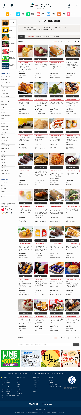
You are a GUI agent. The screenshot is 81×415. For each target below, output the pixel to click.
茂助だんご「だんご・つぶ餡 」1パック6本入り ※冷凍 (56, 248)
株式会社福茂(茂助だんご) (24, 113)
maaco (20, 77)
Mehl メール (52, 148)
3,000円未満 (4, 183)
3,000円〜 (3, 185)
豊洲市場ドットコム (70, 77)
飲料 (18, 395)
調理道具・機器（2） (6, 126)
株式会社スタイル (54, 330)
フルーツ (10, 14)
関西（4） (3, 159)
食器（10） (3, 132)
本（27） (3, 123)
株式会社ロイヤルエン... (71, 294)
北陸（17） (3, 162)
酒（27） (3, 112)
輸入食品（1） (4, 143)
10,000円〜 (3, 194)
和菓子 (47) (33, 27)
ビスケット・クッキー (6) (25, 29)
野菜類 (30, 14)
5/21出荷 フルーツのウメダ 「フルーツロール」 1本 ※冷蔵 (56, 66)
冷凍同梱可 (19, 393)
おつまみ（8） (4, 140)
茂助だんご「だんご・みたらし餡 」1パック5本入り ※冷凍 (25, 103)
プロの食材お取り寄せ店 (40, 113)
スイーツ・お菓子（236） (6, 96)
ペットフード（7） (5, 145)
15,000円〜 (3, 196)
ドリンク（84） (4, 98)
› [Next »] (78, 41)
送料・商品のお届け (6, 391)
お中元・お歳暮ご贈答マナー (8, 395)
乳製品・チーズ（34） (6, 110)
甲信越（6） (4, 154)
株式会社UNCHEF (70, 148)
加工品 (61, 14)
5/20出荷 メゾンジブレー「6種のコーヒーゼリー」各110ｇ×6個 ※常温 (25, 139)
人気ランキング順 (30, 36)
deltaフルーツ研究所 (23, 257)
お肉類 (40, 14)
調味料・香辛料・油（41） (7, 115)
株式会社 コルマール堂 (55, 294)
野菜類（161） (4, 79)
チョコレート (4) (62, 27)
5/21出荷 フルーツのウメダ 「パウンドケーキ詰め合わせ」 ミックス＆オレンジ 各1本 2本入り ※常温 (25, 285)
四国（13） (3, 167)
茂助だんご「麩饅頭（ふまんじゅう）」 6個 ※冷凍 (72, 210)
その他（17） (4, 104)
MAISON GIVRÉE (23, 148)
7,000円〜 (3, 191)
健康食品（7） (4, 118)
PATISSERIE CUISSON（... (40, 221)
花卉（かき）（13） (5, 134)
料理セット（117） (5, 101)
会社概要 (51, 380)
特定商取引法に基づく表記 (55, 386)
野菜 (18, 382)
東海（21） (3, 156)
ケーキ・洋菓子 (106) (24, 27)
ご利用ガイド (4, 384)
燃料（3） (3, 121)
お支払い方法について (6, 389)
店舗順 (57, 36)
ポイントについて (5, 393)
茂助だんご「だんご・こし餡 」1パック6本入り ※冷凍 (25, 175)
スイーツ (71, 14)
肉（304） (3, 85)
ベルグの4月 (21, 330)
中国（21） (3, 165)
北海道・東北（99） (5, 148)
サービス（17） (4, 129)
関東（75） (3, 151)
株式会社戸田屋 (38, 77)
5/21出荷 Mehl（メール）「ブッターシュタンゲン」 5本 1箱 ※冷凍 (56, 139)
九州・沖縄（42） (5, 170)
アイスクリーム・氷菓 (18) (44, 27)
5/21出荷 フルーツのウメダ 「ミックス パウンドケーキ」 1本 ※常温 (72, 320)
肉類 (18, 386)
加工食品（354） (5, 93)
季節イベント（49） (5, 173)
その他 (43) (51, 29)
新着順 (37, 36)
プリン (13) (54, 27)
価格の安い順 (43, 36)
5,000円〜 (3, 188)
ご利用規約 (51, 382)
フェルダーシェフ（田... (71, 113)
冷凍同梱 (51, 14)
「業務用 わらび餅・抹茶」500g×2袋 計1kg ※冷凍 (56, 103)
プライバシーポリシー (54, 384)
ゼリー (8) (35, 29)
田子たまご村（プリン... (40, 294)
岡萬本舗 (36, 330)
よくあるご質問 (5, 386)
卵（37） (3, 107)
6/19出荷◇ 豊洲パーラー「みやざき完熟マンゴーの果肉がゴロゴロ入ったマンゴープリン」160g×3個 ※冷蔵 (25, 68)
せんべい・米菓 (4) (43, 29)
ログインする (4, 380)
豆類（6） (3, 90)
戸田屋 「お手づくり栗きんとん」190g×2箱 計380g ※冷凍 (41, 66)
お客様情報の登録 (5, 382)
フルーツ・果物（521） (6, 82)
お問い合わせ (4, 397)
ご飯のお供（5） (5, 137)
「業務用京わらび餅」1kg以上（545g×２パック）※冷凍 (41, 139)
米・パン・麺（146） (6, 76)
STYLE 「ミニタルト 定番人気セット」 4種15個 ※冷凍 (56, 320)
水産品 (20, 14)
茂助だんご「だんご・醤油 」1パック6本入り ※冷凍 (72, 248)
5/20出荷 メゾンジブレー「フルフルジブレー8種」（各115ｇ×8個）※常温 (25, 210)
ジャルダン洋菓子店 (54, 184)
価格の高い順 (51, 36)
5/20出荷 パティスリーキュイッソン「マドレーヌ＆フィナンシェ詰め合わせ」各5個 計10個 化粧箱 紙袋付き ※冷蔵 (41, 212)
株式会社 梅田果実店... (55, 77)
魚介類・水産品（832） (6, 87)
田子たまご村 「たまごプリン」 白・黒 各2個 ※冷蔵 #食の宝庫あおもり (41, 283)
